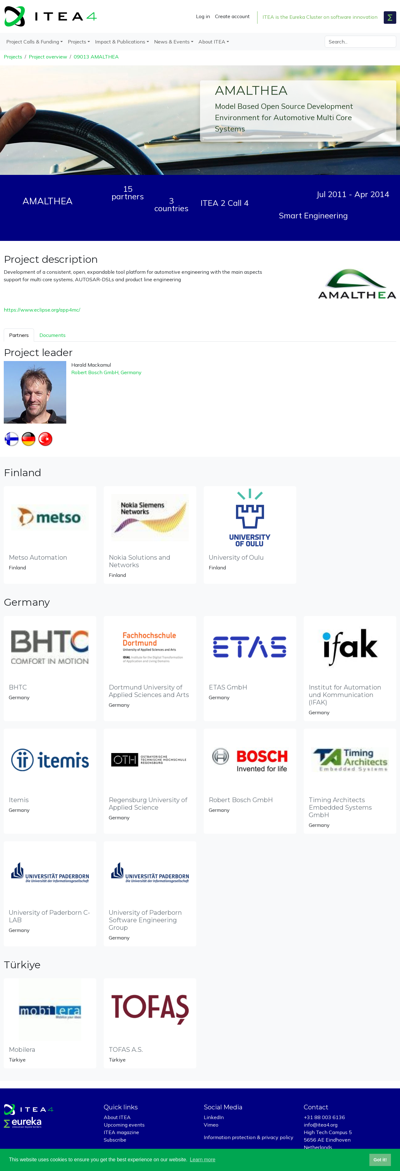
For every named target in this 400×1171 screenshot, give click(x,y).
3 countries (171, 204)
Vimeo (211, 1125)
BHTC (18, 687)
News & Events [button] (172, 41)
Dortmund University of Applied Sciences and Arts (149, 691)
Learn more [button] (202, 1159)
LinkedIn (214, 1117)
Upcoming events (124, 1125)
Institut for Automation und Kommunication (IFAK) (345, 695)
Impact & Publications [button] (120, 41)
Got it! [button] (380, 1159)
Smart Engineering (313, 215)
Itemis (19, 800)
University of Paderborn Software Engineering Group (145, 920)
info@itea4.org (321, 1125)
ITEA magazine (121, 1132)
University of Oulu (236, 557)
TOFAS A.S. (126, 1049)
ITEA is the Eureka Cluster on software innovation (320, 17)
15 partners (128, 192)
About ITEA (117, 1117)
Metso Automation (38, 557)
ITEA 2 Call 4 (224, 203)
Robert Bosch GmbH (94, 372)
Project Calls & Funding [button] (32, 41)
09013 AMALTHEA (96, 56)
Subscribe (115, 1140)
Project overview (48, 56)
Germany (131, 372)
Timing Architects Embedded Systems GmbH (340, 807)
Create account (232, 16)
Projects (13, 56)
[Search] (360, 42)
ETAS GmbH (228, 687)
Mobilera (22, 1049)
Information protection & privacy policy (248, 1137)
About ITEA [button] (211, 41)
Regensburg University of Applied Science (148, 803)
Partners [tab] (19, 335)
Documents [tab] (52, 335)
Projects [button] (77, 41)
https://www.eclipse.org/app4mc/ (42, 310)
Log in (203, 16)
